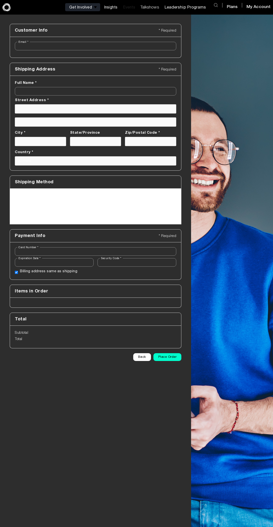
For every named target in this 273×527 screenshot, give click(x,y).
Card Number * (28, 247)
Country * (24, 152)
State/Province (85, 132)
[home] (6, 7)
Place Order (167, 357)
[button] (83, 7)
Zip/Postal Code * (142, 132)
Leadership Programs (185, 7)
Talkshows (150, 7)
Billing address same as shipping (48, 271)
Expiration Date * (29, 258)
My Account (259, 7)
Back (142, 357)
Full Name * (26, 83)
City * (20, 132)
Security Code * (111, 258)
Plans (232, 7)
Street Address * (32, 100)
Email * (23, 42)
